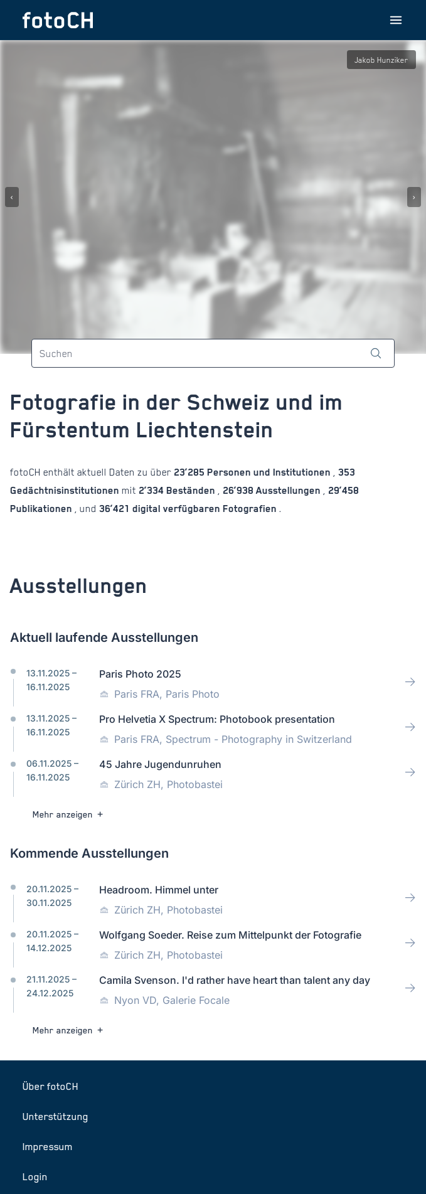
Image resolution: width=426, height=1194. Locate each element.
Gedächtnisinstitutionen (66, 490)
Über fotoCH (50, 1086)
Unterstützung (55, 1116)
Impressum (48, 1146)
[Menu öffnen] (395, 20)
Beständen (191, 490)
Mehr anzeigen (69, 814)
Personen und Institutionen (269, 472)
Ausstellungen (288, 490)
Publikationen (42, 508)
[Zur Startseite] (58, 20)
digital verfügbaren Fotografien (204, 508)
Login (35, 1176)
